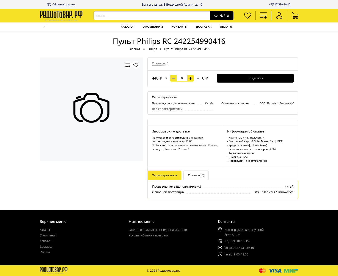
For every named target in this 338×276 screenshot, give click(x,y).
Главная (134, 49)
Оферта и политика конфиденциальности (158, 230)
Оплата (226, 27)
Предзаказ (255, 78)
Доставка (203, 27)
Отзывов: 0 (160, 63)
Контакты (179, 27)
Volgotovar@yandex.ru (239, 248)
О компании (152, 27)
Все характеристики (167, 109)
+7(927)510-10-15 (280, 4)
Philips (152, 49)
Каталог (127, 27)
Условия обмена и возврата (148, 235)
